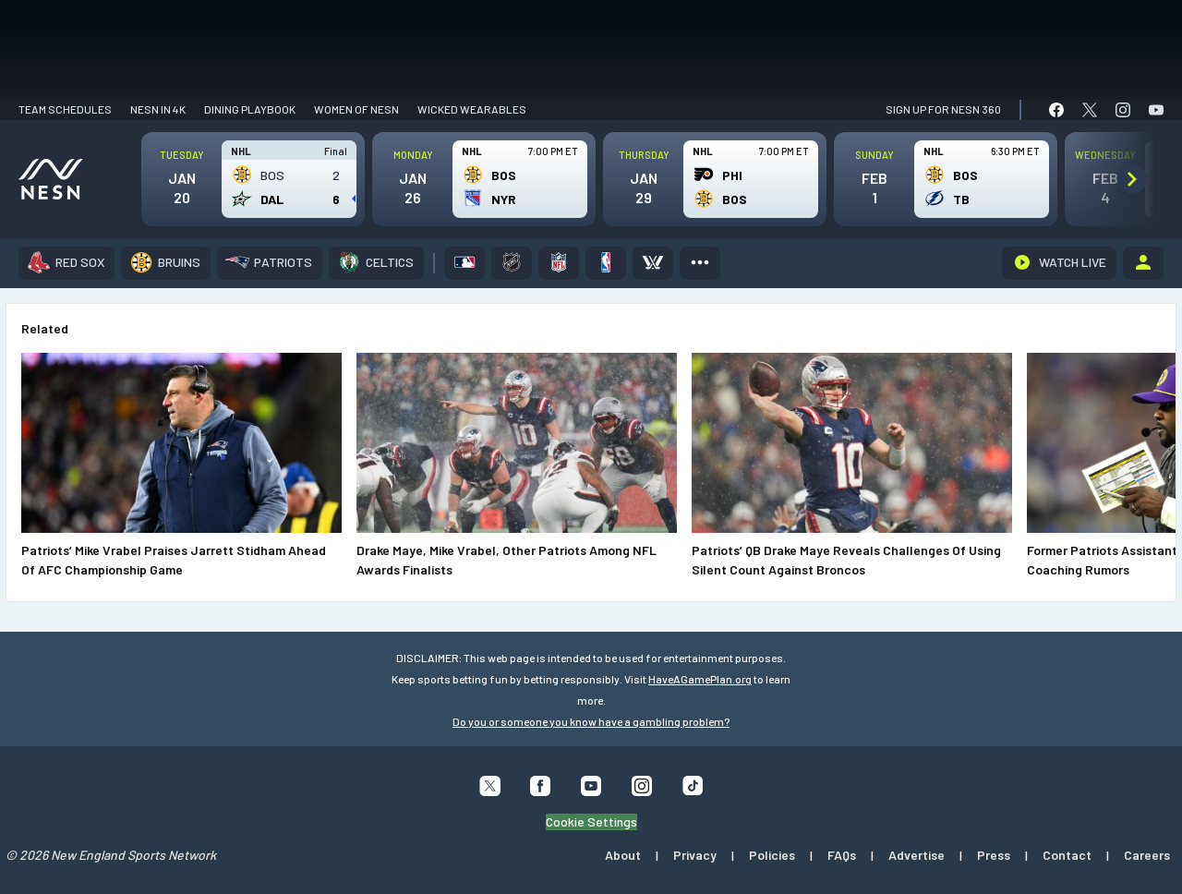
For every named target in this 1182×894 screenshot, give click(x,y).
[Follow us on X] (490, 790)
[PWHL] (653, 263)
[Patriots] (269, 263)
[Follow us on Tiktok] (693, 789)
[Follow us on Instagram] (642, 790)
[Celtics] (376, 263)
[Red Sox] (66, 263)
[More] (700, 263)
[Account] (1143, 263)
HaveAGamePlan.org (700, 678)
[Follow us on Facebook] (540, 790)
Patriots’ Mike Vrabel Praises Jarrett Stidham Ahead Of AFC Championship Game (173, 559)
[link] (1056, 110)
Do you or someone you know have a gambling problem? (591, 721)
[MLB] (464, 263)
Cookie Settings (591, 821)
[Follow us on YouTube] (591, 790)
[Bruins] (166, 263)
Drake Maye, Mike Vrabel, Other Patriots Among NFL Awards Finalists (506, 559)
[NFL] (558, 263)
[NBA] (605, 263)
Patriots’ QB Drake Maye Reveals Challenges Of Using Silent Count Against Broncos (846, 559)
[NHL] (511, 263)
